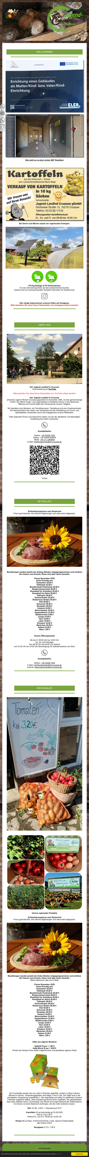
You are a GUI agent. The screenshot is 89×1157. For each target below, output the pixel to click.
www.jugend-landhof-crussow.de (48, 667)
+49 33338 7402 (48, 435)
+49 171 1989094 (47, 440)
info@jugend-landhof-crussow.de (48, 442)
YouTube (52, 389)
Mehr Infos (13, 1155)
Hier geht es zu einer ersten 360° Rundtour (44, 160)
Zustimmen (79, 1152)
